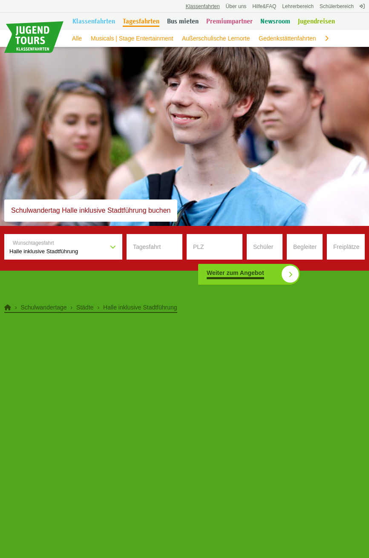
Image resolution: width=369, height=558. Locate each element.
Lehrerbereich (298, 6)
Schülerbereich (337, 6)
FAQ (264, 6)
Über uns (236, 6)
